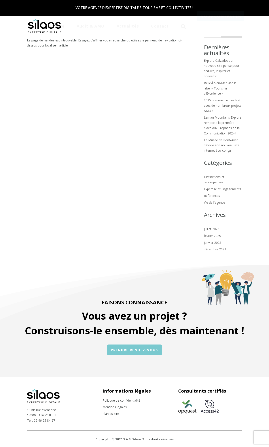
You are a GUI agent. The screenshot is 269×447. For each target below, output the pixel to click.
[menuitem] (55, 25)
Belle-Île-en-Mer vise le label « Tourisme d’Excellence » (220, 88)
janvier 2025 (212, 242)
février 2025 (212, 236)
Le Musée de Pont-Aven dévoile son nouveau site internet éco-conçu (221, 145)
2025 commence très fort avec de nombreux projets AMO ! (222, 105)
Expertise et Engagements (222, 189)
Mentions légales (114, 407)
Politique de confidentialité (121, 400)
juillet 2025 (211, 229)
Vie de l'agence (214, 202)
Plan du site (110, 414)
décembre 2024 (215, 249)
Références (212, 196)
